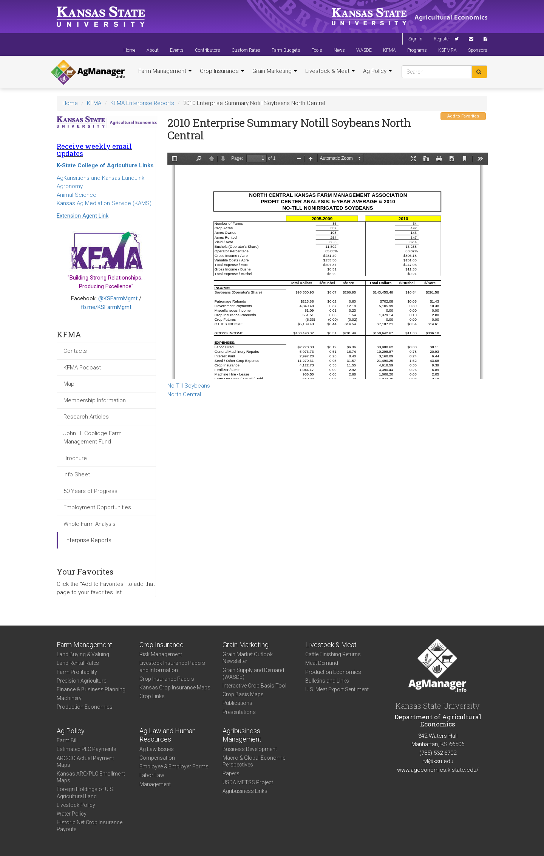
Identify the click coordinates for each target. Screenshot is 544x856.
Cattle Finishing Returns (333, 654)
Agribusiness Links (245, 791)
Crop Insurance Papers (166, 679)
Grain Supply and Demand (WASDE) (253, 673)
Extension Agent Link (82, 215)
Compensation (157, 758)
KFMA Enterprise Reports (142, 103)
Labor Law (151, 775)
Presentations (239, 712)
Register (442, 39)
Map (68, 383)
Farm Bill (67, 740)
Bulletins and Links (327, 681)
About (153, 50)
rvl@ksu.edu (437, 761)
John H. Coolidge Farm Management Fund (92, 437)
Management (155, 784)
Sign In (415, 39)
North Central (184, 394)
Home (129, 50)
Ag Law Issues (156, 749)
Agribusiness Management (242, 735)
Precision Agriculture (81, 681)
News (339, 50)
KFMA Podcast (82, 367)
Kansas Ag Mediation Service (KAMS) (104, 203)
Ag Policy (377, 71)
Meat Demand (321, 663)
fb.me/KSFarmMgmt (106, 307)
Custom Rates (246, 50)
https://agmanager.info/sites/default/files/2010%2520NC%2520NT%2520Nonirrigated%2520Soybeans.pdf (327, 266)
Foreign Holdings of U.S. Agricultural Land (85, 792)
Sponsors (477, 50)
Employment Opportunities (97, 507)
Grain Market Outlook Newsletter (248, 657)
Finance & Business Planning (91, 689)
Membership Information (94, 400)
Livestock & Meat (330, 71)
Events (177, 50)
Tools (317, 50)
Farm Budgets (286, 50)
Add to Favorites (463, 116)
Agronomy (70, 186)
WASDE (364, 50)
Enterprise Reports (87, 540)
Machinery (69, 698)
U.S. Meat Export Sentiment (337, 689)
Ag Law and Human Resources (167, 735)
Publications (237, 703)
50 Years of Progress (90, 491)
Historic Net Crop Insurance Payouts (89, 825)
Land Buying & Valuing (83, 654)
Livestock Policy (76, 805)
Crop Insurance (222, 71)
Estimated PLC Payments (86, 749)
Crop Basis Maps (243, 694)
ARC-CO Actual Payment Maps (85, 761)
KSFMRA (447, 50)
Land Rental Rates (78, 663)
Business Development (250, 749)
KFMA (389, 50)
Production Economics (85, 707)
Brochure (75, 458)
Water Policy (72, 814)
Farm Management (165, 71)
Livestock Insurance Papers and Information (172, 666)
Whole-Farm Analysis (89, 524)
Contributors (207, 50)
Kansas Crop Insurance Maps (174, 687)
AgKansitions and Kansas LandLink (100, 178)
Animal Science (76, 195)
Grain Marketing (274, 71)
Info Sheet (76, 474)
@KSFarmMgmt (118, 298)
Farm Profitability (77, 672)
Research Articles (86, 416)
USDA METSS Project (248, 782)
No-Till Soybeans (188, 385)
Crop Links (152, 696)
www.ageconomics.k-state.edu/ (438, 769)
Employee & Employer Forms (174, 766)
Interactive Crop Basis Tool (254, 686)
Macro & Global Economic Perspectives (254, 761)
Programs (417, 50)
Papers (231, 773)
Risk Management (160, 654)
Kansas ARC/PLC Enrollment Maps (91, 777)
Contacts (75, 351)
